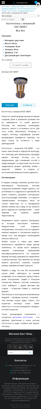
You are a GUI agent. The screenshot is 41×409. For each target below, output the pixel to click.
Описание (9, 105)
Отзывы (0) (27, 105)
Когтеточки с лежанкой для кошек (21, 11)
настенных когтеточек (22, 317)
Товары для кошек (17, 7)
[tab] (10, 105)
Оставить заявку (20, 65)
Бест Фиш (5, 7)
